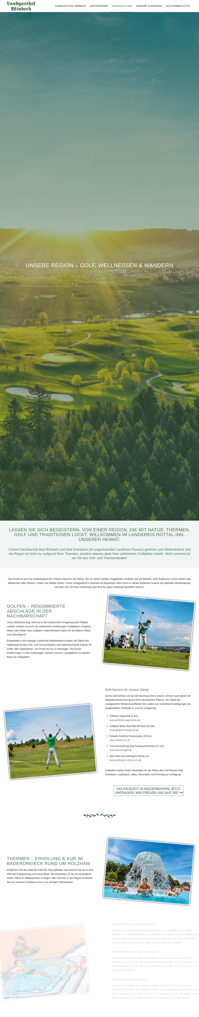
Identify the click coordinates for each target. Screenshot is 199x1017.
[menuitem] (71, 6)
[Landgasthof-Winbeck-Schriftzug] (21, 6)
